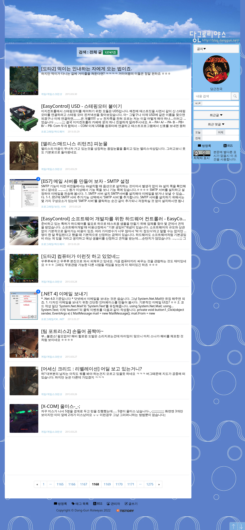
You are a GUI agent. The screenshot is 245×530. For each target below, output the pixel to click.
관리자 (113, 503)
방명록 (204, 146)
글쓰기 (131, 503)
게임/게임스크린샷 (51, 94)
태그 (198, 103)
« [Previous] (37, 484)
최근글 (216, 115)
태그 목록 (80, 503)
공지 (201, 49)
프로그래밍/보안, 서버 (53, 206)
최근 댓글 (216, 124)
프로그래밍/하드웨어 (53, 131)
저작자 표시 (202, 158)
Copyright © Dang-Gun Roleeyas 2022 (83, 510)
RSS (228, 146)
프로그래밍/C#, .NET (52, 319)
